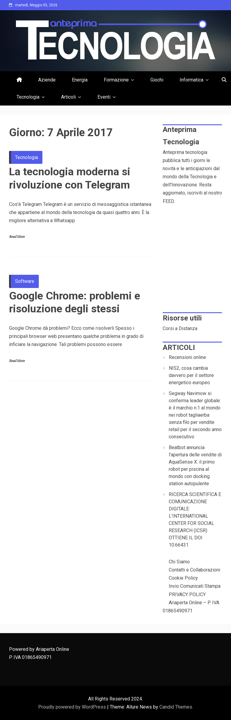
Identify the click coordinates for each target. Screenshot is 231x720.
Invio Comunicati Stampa (194, 586)
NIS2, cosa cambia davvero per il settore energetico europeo (191, 375)
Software (24, 281)
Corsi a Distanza (180, 328)
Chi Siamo (179, 562)
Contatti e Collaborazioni (194, 570)
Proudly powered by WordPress (72, 707)
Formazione (116, 80)
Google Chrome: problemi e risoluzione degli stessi (74, 302)
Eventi (103, 97)
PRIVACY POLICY (187, 594)
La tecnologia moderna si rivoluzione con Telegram (69, 178)
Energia (80, 80)
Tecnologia (28, 97)
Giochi (156, 80)
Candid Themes (175, 707)
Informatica (191, 80)
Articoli (68, 97)
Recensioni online (187, 357)
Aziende (47, 80)
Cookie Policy (183, 578)
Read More (17, 236)
